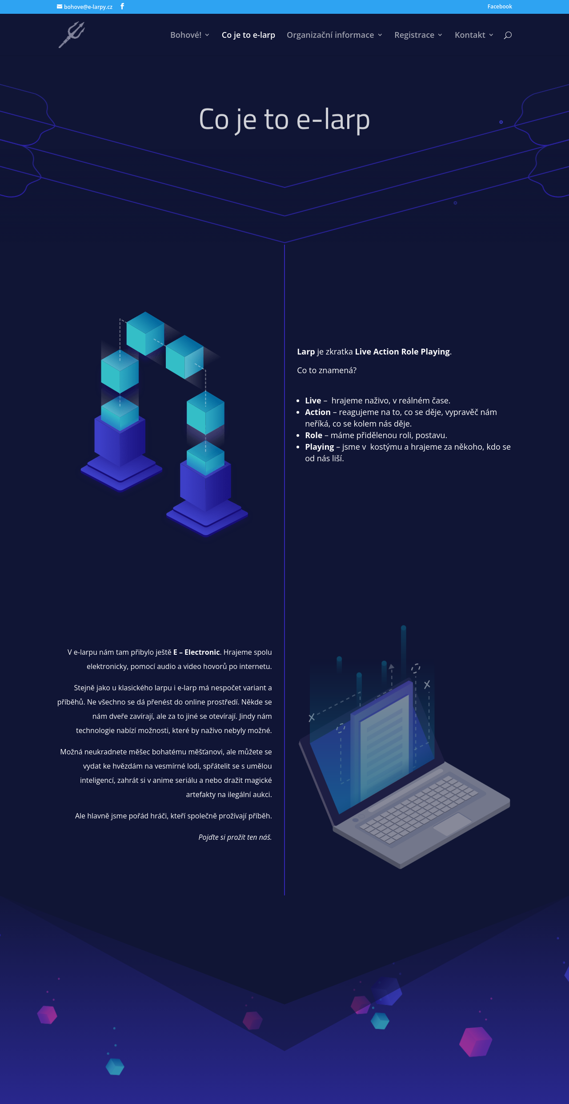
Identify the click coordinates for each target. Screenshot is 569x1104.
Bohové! (185, 36)
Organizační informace (330, 36)
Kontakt (470, 36)
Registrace (414, 36)
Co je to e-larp (249, 36)
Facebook (500, 7)
